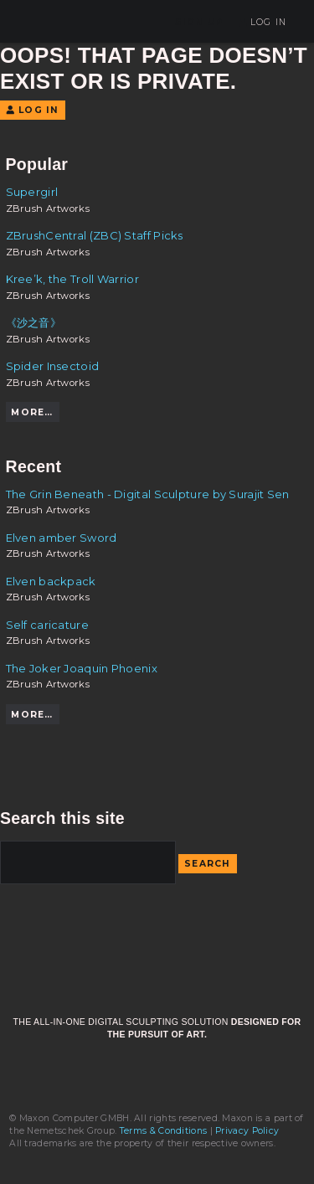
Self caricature (48, 624)
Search (207, 863)
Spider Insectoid (53, 366)
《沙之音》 (34, 322)
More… (32, 412)
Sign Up (199, 22)
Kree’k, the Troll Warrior (72, 279)
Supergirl (32, 191)
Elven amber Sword (61, 537)
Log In (262, 22)
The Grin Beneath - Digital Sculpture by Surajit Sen (148, 494)
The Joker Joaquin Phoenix (81, 668)
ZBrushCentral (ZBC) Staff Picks (94, 235)
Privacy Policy (247, 1130)
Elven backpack (51, 581)
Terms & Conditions (163, 1130)
